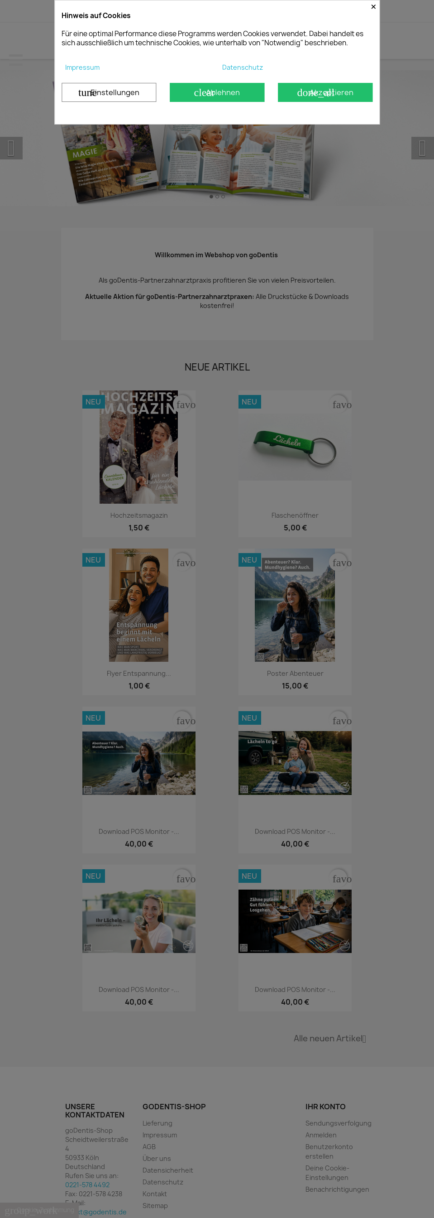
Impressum (82, 67)
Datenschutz (242, 67)
